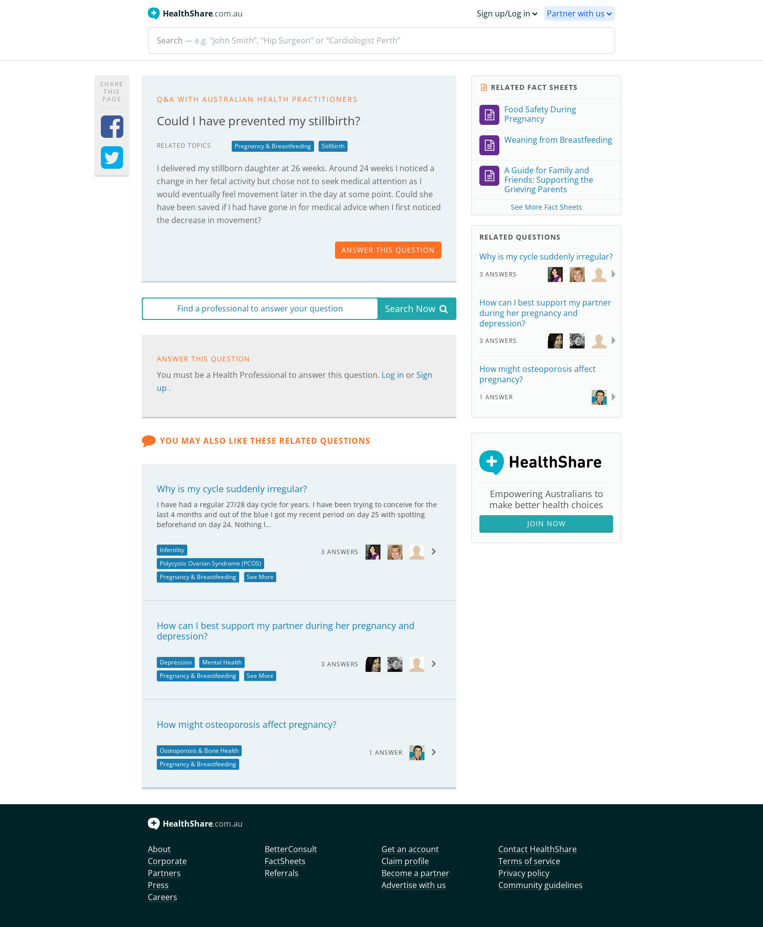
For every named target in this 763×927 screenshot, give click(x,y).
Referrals (282, 873)
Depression (176, 662)
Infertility (172, 550)
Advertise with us (414, 885)
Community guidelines (540, 885)
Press (158, 885)
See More (260, 577)
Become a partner (415, 873)
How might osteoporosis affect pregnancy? (247, 724)
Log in (394, 374)
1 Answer (385, 752)
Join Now (546, 523)
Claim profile (405, 861)
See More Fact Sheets (546, 207)
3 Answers (340, 552)
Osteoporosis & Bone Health (199, 750)
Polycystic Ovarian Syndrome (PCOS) (210, 563)
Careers (162, 897)
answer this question (388, 250)
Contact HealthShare (537, 849)
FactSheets (285, 861)
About (159, 849)
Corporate (167, 861)
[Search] (381, 40)
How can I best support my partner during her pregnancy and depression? (285, 630)
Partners (164, 873)
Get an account (410, 849)
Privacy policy (523, 873)
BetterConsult (291, 849)
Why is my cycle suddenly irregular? (232, 489)
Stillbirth (333, 146)
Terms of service (529, 861)
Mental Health (222, 662)
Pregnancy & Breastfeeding (273, 146)
